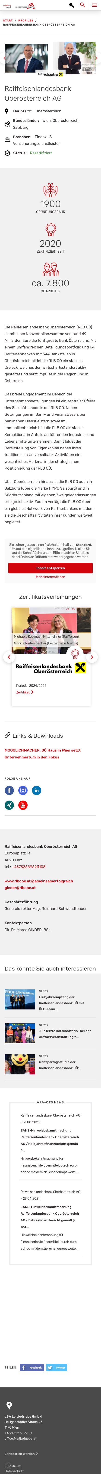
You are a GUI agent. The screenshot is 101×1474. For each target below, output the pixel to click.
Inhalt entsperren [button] (50, 568)
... (77, 1172)
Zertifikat (22, 692)
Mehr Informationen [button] (50, 577)
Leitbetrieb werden (20, 1454)
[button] (8, 1465)
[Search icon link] (83, 6)
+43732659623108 (28, 867)
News (43, 991)
